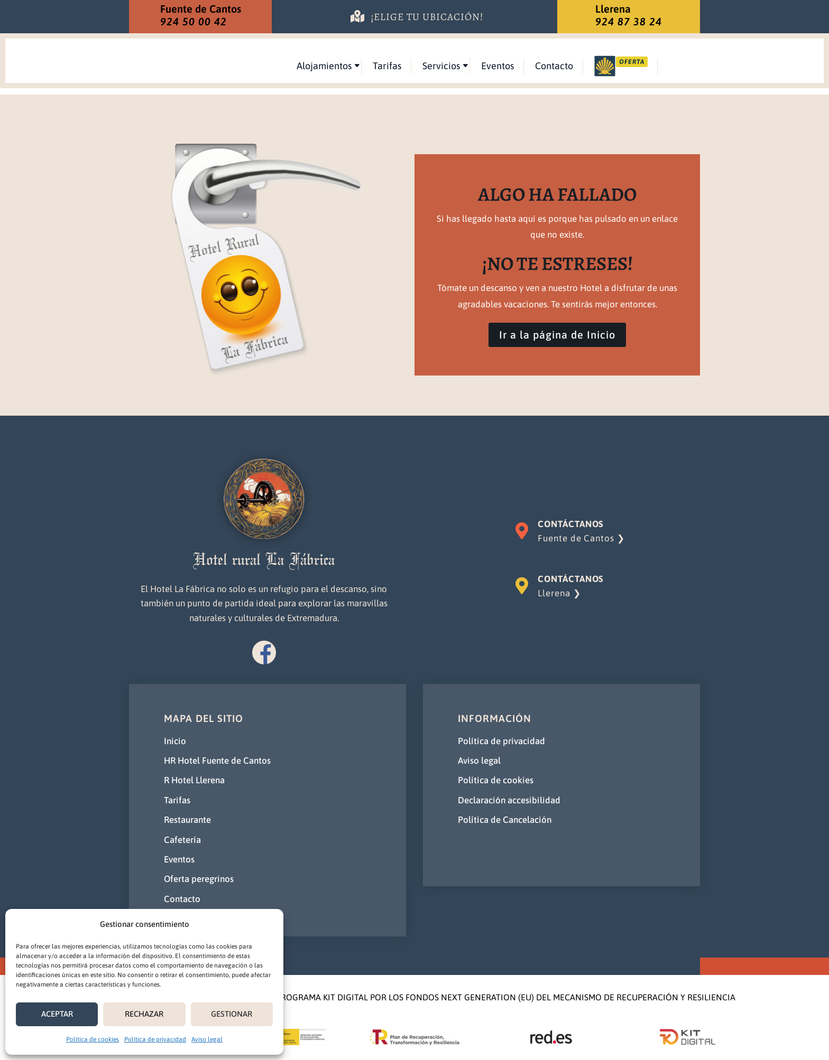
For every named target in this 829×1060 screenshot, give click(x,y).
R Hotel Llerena (194, 780)
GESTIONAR (231, 1013)
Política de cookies (92, 1039)
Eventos (603, 65)
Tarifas (492, 65)
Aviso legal (207, 1039)
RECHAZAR (144, 1013)
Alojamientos (429, 65)
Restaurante (187, 820)
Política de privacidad (155, 1039)
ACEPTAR (57, 1013)
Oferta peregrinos (199, 879)
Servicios (547, 65)
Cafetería (182, 839)
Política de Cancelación (504, 820)
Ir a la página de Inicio (557, 335)
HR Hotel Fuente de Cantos (217, 760)
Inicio (175, 741)
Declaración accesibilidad (509, 800)
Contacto (660, 65)
